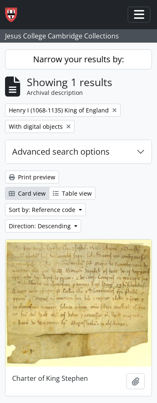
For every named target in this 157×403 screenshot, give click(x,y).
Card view (27, 193)
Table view (72, 193)
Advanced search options (61, 151)
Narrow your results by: (78, 59)
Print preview (32, 177)
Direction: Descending (40, 226)
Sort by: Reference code (43, 210)
